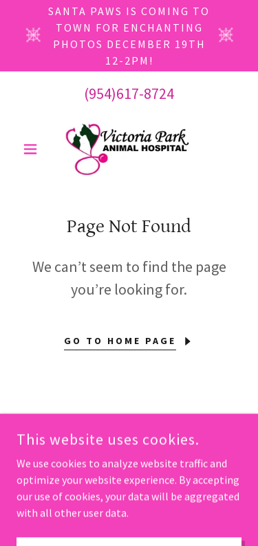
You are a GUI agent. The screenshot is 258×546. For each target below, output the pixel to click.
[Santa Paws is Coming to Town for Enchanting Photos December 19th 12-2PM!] (129, 36)
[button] (33, 149)
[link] (129, 149)
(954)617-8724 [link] (129, 93)
